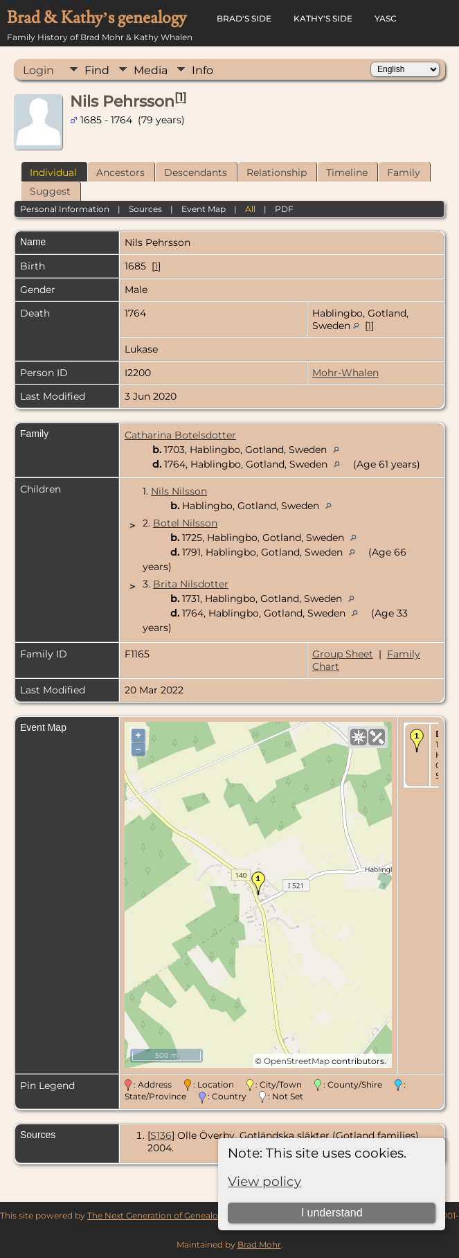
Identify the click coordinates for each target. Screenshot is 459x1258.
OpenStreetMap (297, 1061)
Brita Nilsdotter (190, 584)
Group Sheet (342, 654)
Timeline (347, 172)
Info (202, 70)
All (250, 209)
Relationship (276, 172)
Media (151, 70)
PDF (284, 209)
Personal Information (64, 209)
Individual (53, 172)
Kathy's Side (323, 18)
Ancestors (120, 172)
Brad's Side (244, 18)
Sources (145, 209)
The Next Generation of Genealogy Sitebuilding (183, 1215)
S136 (161, 1135)
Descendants (195, 172)
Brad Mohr (259, 1244)
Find (96, 70)
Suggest (50, 191)
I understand (332, 1213)
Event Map (203, 209)
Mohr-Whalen (345, 372)
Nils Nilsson (179, 491)
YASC (386, 18)
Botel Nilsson (185, 523)
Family (403, 172)
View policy (264, 1181)
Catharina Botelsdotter (180, 435)
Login (38, 70)
